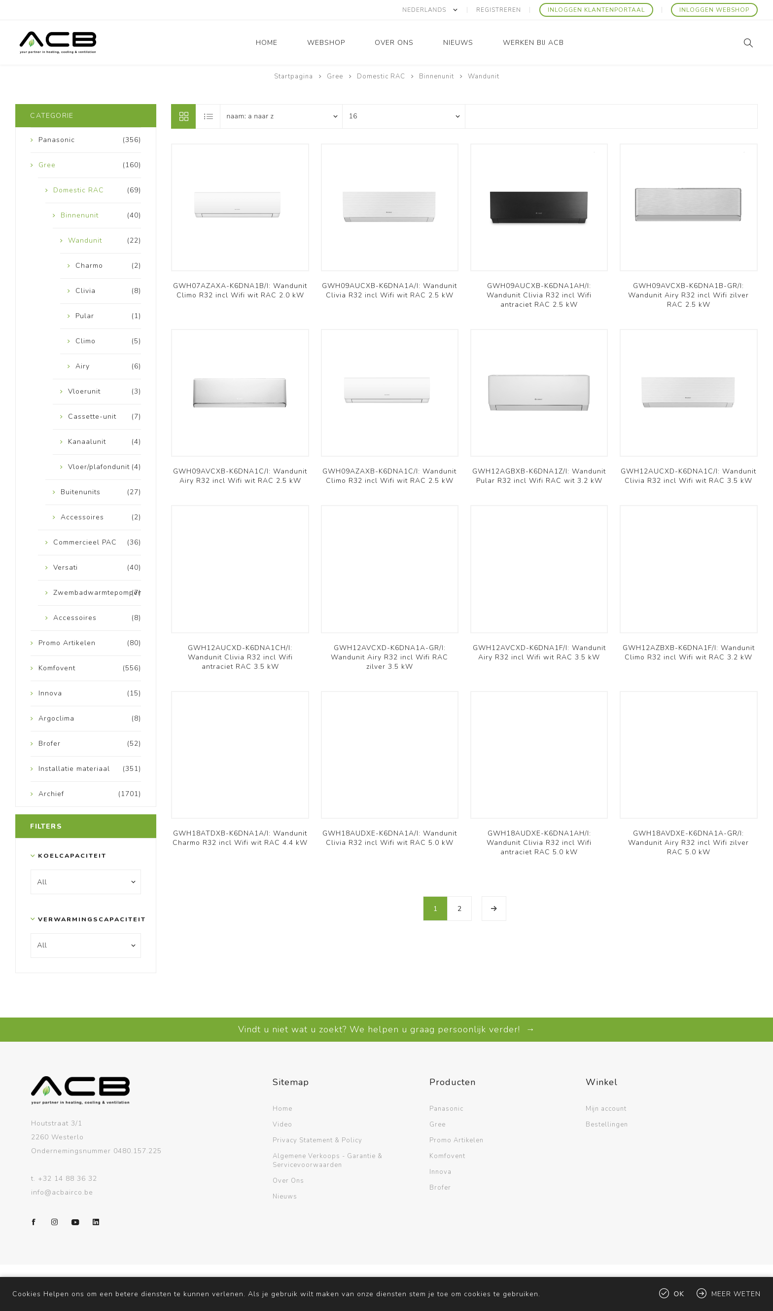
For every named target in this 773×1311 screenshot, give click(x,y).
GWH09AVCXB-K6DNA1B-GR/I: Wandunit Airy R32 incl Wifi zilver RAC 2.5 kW (688, 295)
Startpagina (293, 76)
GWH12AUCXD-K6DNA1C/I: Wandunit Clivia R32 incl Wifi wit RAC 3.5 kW (688, 476)
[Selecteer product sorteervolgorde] (281, 116)
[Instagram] (55, 1222)
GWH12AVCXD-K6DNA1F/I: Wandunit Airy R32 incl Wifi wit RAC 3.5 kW (539, 652)
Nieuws (285, 1196)
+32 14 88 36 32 (67, 1178)
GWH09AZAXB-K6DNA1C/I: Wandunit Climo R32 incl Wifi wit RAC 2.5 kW (389, 476)
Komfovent (447, 1155)
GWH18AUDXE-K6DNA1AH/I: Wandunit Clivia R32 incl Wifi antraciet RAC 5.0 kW (539, 843)
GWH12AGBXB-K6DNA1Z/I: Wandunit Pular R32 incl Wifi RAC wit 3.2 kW (539, 476)
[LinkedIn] (96, 1222)
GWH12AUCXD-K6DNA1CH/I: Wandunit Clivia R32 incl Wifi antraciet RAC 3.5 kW (240, 657)
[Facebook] (34, 1222)
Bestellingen (607, 1124)
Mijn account (606, 1108)
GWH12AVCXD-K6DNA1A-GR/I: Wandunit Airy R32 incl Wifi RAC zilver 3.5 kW (389, 657)
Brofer (440, 1187)
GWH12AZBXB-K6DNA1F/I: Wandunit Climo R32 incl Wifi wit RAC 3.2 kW (689, 652)
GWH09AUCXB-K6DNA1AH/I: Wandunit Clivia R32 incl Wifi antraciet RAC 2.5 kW (539, 295)
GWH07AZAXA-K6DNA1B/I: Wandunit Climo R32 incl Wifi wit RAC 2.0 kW (240, 290)
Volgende (494, 908)
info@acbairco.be (62, 1192)
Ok (679, 1294)
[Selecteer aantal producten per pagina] (403, 116)
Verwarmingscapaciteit (83, 918)
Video (282, 1124)
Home (282, 1108)
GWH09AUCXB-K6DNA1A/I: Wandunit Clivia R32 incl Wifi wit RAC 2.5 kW (389, 290)
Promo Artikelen (456, 1139)
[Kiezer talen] (430, 10)
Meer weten (736, 1294)
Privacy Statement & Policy (317, 1139)
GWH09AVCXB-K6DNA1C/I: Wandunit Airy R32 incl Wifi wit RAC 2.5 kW (240, 476)
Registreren (499, 10)
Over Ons (288, 1180)
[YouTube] (75, 1222)
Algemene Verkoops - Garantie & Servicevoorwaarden (328, 1160)
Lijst (208, 116)
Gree (437, 1124)
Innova (440, 1171)
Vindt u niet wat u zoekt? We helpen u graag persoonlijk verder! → (386, 1029)
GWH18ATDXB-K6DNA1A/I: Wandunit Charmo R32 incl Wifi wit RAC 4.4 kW (240, 838)
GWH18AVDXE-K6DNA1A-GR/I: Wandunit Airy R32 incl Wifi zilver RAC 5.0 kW (688, 843)
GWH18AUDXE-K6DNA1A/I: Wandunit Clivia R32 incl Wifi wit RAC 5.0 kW (389, 838)
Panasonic (446, 1108)
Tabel (183, 116)
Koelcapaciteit (72, 855)
